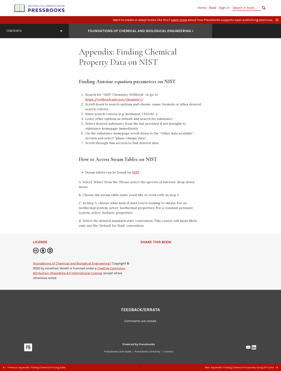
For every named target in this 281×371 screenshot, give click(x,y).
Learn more (179, 20)
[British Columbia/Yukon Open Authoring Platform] (39, 7)
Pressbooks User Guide (117, 351)
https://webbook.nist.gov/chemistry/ (114, 99)
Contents (34, 31)
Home (202, 8)
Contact (168, 351)
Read (212, 8)
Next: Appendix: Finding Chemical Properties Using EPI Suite (241, 367)
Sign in (224, 8)
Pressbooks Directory (147, 351)
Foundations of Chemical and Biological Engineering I (72, 263)
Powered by (139, 344)
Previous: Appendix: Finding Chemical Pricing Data (34, 367)
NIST (136, 172)
